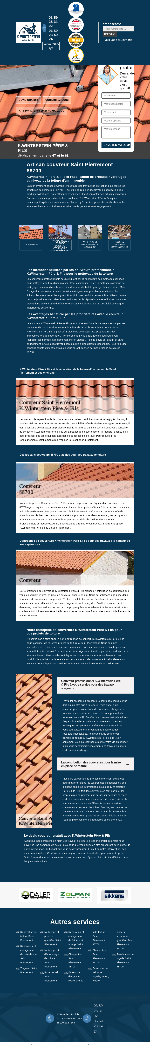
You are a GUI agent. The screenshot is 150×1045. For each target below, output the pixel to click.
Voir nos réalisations (118, 40)
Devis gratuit (28, 100)
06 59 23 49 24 (53, 35)
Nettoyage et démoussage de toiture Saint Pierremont (51, 958)
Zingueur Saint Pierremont (28, 970)
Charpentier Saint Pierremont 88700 (75, 960)
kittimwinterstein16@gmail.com (42, 110)
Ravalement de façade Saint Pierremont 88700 (125, 960)
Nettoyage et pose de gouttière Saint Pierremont (52, 938)
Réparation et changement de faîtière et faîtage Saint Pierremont (76, 940)
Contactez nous (57, 100)
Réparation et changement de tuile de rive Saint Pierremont (28, 954)
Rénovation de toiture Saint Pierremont (28, 936)
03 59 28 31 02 (53, 22)
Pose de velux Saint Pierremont (52, 976)
